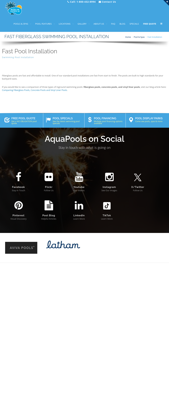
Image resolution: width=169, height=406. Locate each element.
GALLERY (82, 23)
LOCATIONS (64, 23)
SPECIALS (134, 23)
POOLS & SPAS (21, 23)
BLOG (122, 23)
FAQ (113, 23)
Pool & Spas (139, 37)
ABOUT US (99, 23)
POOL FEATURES (43, 23)
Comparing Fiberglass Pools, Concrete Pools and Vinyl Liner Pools (34, 90)
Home (128, 37)
